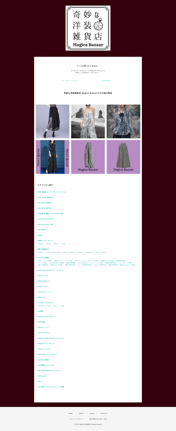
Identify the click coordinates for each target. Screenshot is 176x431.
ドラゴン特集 (42, 263)
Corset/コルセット (44, 333)
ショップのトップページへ (70, 80)
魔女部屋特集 (71, 263)
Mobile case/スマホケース (47, 316)
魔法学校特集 (120, 261)
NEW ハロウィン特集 (45, 261)
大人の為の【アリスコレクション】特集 (51, 387)
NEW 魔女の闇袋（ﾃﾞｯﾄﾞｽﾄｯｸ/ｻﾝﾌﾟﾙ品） (51, 213)
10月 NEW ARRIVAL (45, 208)
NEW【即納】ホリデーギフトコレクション (52, 192)
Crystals (72, 252)
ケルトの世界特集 (100, 265)
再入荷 (40, 235)
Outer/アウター (43, 286)
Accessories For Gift (45, 219)
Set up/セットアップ (45, 292)
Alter (64, 252)
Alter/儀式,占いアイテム (46, 365)
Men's (40, 381)
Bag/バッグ (41, 297)
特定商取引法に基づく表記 (98, 419)
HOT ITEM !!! (42, 230)
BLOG (92, 413)
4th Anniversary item (45, 224)
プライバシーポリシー (76, 419)
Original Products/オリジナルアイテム (51, 338)
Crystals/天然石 (43, 360)
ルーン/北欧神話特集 (85, 265)
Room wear (42, 376)
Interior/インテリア (44, 349)
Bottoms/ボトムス (44, 281)
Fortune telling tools (53, 252)
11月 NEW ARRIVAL (45, 203)
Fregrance (88, 252)
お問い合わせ (106, 80)
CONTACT (104, 413)
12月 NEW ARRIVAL (45, 197)
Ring (55, 306)
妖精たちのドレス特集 (127, 265)
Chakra (79, 252)
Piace (49, 306)
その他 (62, 244)
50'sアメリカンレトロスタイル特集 (86, 261)
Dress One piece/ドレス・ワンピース (51, 270)
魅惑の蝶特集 (113, 265)
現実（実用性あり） (44, 249)
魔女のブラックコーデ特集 (63, 261)
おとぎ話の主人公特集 (56, 263)
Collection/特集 (43, 258)
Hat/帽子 (41, 311)
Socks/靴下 (42, 322)
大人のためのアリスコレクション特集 (90, 263)
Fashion (40, 244)
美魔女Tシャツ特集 (107, 261)
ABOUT (81, 413)
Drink (97, 252)
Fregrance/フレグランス (46, 343)
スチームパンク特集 (125, 263)
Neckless (41, 306)
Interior (48, 244)
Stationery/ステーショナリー (48, 354)
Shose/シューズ (43, 327)
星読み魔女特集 (111, 263)
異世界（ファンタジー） (46, 240)
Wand (56, 244)
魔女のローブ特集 (56, 265)
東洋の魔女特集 (70, 265)
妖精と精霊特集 (43, 265)
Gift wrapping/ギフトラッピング (49, 370)
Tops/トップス (43, 276)
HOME (70, 413)
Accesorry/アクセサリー (46, 302)
